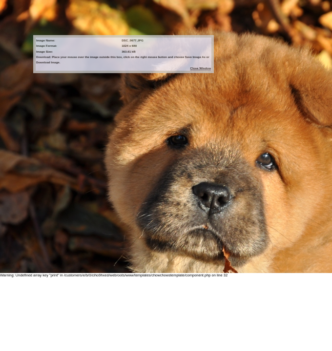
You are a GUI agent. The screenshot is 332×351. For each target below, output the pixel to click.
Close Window (200, 68)
